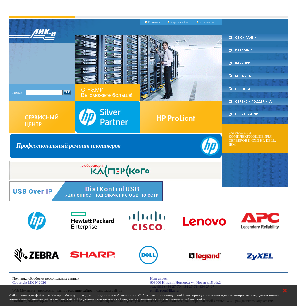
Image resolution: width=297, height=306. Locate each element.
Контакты (206, 22)
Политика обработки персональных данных (45, 278)
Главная (154, 22)
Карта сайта (179, 22)
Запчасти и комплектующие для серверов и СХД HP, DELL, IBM (252, 138)
